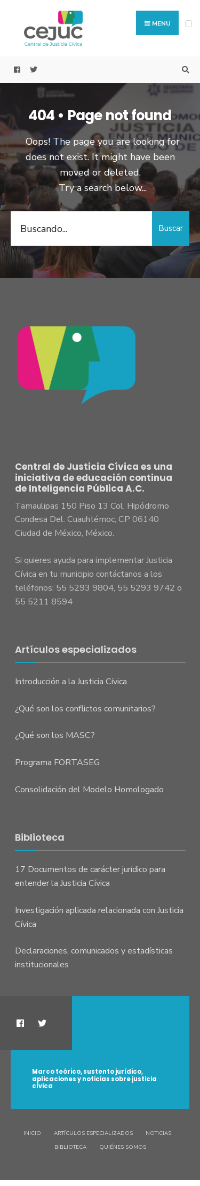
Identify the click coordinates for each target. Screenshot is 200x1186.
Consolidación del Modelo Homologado (89, 789)
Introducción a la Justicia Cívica (71, 681)
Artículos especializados (93, 1133)
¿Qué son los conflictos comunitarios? (85, 709)
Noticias (158, 1133)
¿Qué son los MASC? (55, 735)
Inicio (32, 1133)
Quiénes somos (122, 1147)
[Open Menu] (188, 23)
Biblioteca (70, 1147)
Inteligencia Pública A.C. (87, 488)
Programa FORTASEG (57, 762)
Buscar (170, 228)
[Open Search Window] (184, 70)
